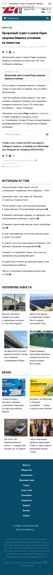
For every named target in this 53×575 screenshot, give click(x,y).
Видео (26, 515)
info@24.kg (29, 529)
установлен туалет (29, 116)
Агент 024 (7, 27)
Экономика (26, 475)
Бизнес (26, 510)
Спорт (26, 485)
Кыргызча (26, 500)
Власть (26, 465)
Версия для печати (11, 166)
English (26, 505)
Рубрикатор (11, 18)
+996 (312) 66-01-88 (30, 526)
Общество (26, 469)
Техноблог (26, 495)
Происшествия (26, 480)
